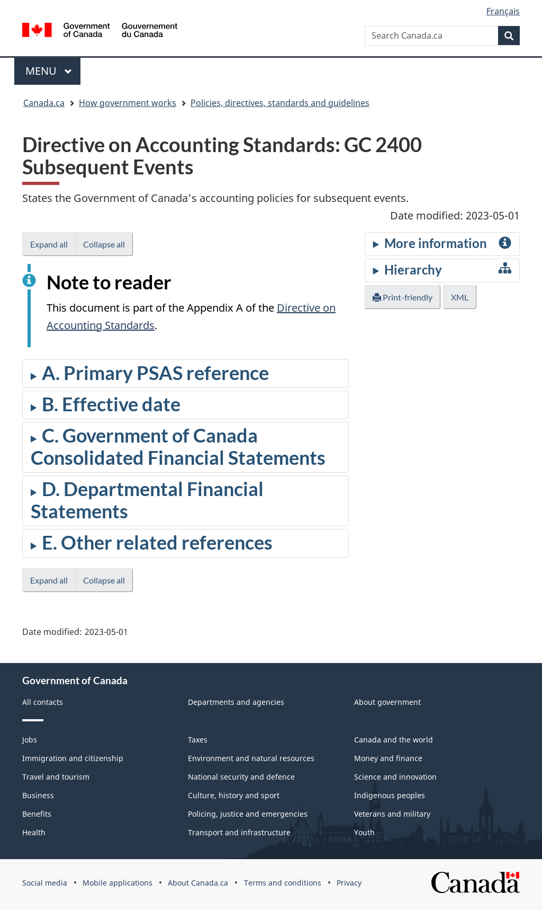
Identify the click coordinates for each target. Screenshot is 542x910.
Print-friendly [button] (402, 297)
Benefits (36, 814)
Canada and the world (393, 740)
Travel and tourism (55, 777)
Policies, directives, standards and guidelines (280, 103)
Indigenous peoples (389, 795)
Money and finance (388, 758)
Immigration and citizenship (72, 758)
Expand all (49, 244)
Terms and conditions (282, 883)
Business (38, 795)
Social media (44, 883)
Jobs (29, 740)
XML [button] (459, 297)
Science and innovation (395, 777)
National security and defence (241, 777)
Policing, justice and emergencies (248, 814)
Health (34, 832)
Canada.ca (44, 103)
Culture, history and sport (233, 795)
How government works (127, 103)
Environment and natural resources (251, 758)
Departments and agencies (236, 702)
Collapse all (104, 244)
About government (387, 702)
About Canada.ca (198, 883)
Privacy (349, 883)
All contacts (42, 702)
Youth (364, 832)
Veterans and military (392, 814)
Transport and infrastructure (239, 832)
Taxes (197, 740)
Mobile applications (117, 883)
